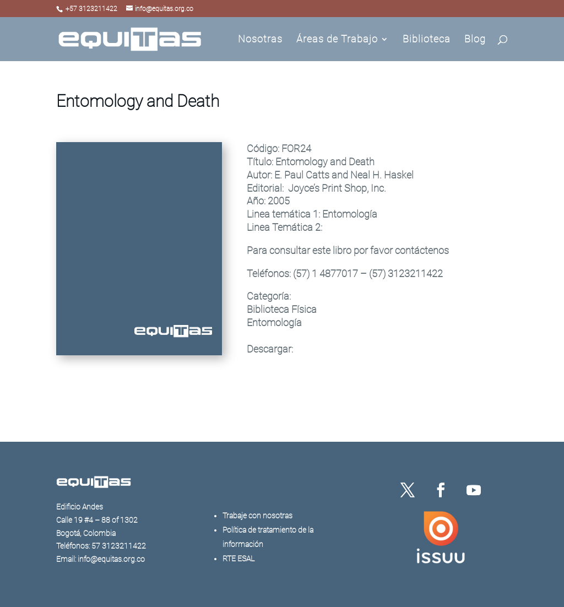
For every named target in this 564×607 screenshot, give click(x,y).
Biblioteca (427, 40)
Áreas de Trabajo (337, 40)
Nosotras (260, 40)
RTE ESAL (238, 558)
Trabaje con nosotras (257, 515)
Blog (475, 40)
